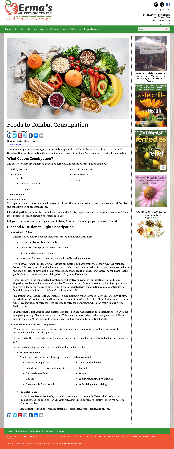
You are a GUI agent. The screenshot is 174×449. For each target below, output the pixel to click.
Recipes (32, 29)
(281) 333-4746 (163, 23)
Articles (19, 29)
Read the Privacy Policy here (72, 443)
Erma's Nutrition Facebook (168, 4)
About (8, 29)
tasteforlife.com (14, 144)
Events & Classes (71, 29)
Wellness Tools (49, 29)
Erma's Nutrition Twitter (162, 4)
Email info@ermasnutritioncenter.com (156, 4)
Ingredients (91, 29)
